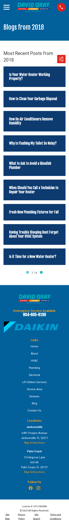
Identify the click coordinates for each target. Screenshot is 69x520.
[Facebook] (31, 488)
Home (34, 346)
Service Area (34, 389)
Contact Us (34, 410)
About (34, 353)
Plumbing (34, 367)
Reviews (34, 396)
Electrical (34, 375)
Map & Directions (34, 442)
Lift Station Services (34, 382)
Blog (34, 403)
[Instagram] (38, 488)
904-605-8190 (34, 314)
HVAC (34, 360)
